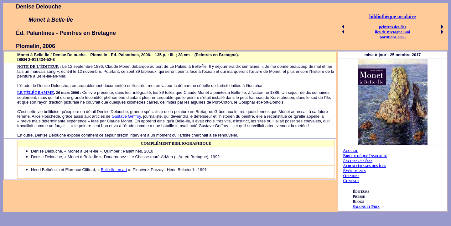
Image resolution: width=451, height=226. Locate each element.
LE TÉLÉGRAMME (35, 92)
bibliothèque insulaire (392, 16)
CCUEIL (352, 151)
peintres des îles (392, 26)
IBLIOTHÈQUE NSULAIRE (366, 156)
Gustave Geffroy (126, 116)
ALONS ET (366, 206)
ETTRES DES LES (358, 161)
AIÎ (364, 165)
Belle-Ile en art (114, 169)
